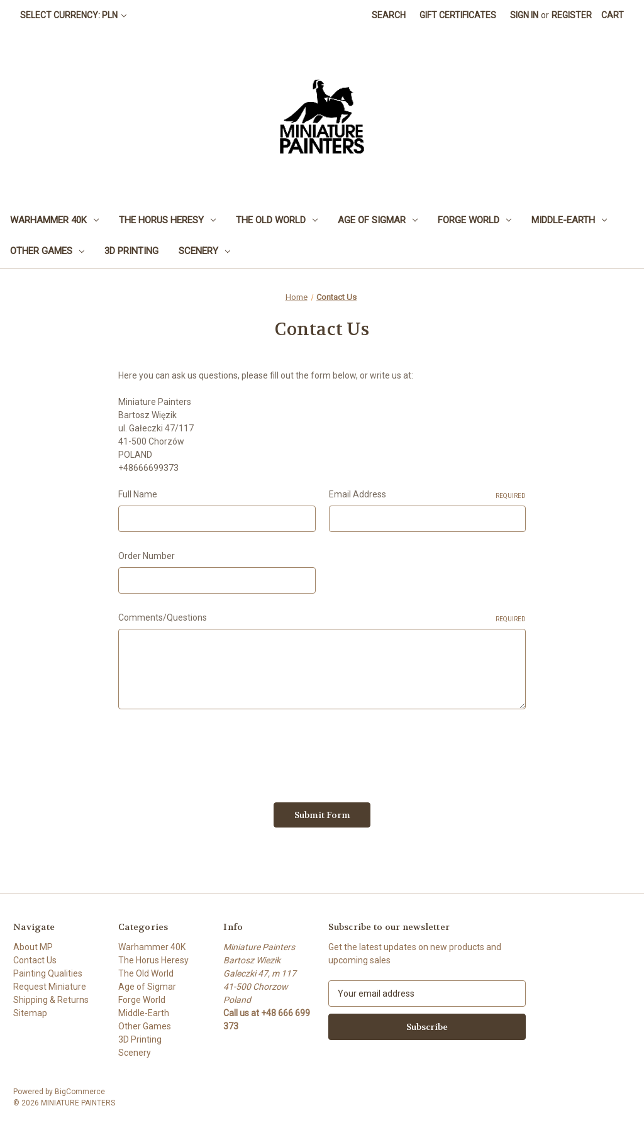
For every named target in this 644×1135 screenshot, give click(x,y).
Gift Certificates (457, 15)
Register (572, 15)
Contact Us (35, 960)
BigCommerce (80, 1091)
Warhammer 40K (54, 220)
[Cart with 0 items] (612, 15)
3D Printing (131, 251)
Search (389, 15)
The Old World (277, 220)
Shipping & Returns (51, 1000)
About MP (33, 947)
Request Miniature (49, 987)
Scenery (204, 251)
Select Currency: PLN (73, 15)
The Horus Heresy (167, 220)
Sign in (524, 15)
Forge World (474, 220)
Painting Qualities (47, 973)
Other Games (47, 251)
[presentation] (213, 751)
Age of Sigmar (378, 220)
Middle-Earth (569, 220)
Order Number (146, 556)
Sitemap (30, 1013)
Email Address (427, 495)
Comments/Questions (322, 618)
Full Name (137, 494)
